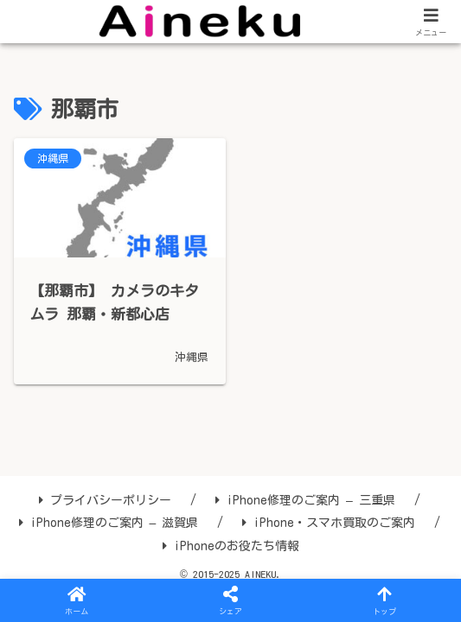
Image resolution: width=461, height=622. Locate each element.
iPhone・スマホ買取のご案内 (328, 523)
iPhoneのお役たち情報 (231, 546)
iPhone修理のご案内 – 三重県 (305, 500)
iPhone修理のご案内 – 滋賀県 (109, 523)
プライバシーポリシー (105, 500)
